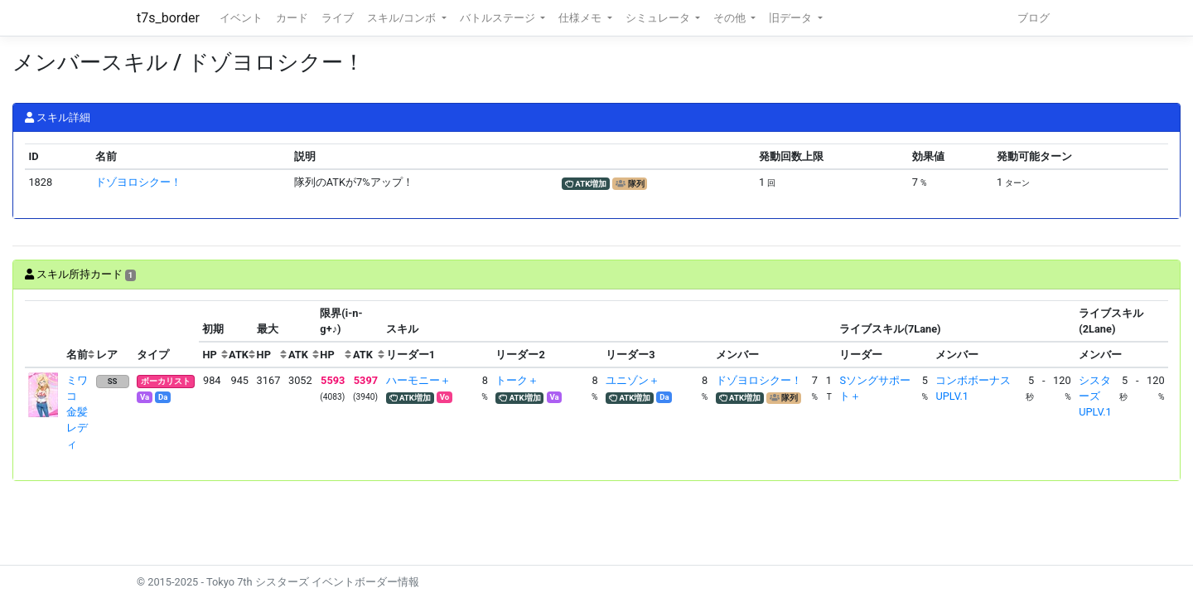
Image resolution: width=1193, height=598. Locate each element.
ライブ (337, 18)
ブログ (1033, 18)
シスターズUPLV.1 (1095, 396)
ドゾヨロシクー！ (138, 182)
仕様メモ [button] (581, 18)
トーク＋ (517, 380)
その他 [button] (730, 18)
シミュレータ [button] (659, 18)
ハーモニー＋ (418, 380)
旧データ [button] (791, 18)
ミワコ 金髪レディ (77, 412)
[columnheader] (44, 334)
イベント (241, 18)
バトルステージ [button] (499, 18)
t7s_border (168, 18)
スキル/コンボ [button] (402, 18)
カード (292, 18)
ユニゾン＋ (632, 380)
